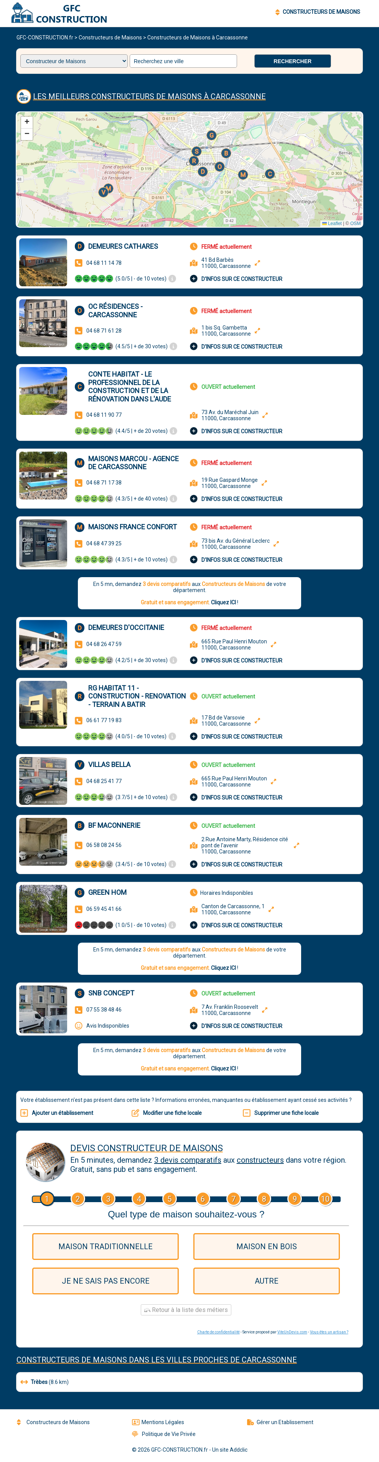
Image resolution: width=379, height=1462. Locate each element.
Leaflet (332, 223)
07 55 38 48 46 (104, 1010)
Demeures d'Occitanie (126, 627)
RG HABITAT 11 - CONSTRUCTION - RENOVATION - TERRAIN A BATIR (137, 696)
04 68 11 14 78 (104, 263)
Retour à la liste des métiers (186, 1310)
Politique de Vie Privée (164, 1434)
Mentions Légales (158, 1422)
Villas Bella (109, 764)
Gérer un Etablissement (280, 1422)
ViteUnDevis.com (292, 1332)
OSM (355, 223)
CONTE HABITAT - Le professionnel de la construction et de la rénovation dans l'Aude (129, 386)
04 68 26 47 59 (104, 644)
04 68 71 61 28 (104, 331)
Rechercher (292, 61)
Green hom (107, 892)
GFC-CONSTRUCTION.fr (44, 37)
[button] (203, 172)
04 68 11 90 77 (104, 415)
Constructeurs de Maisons (110, 37)
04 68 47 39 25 (104, 543)
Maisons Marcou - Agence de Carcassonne (133, 463)
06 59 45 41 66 (104, 909)
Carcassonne (269, 1359)
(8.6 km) (44, 1382)
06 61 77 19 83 (104, 720)
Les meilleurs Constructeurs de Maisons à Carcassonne (149, 96)
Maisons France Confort (132, 527)
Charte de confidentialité (218, 1332)
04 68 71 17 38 (104, 483)
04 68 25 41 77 (104, 781)
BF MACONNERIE (114, 825)
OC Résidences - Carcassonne (115, 310)
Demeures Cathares (123, 246)
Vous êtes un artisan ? (329, 1332)
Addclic (238, 1450)
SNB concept (111, 993)
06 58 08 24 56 (104, 845)
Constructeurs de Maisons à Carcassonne (197, 37)
